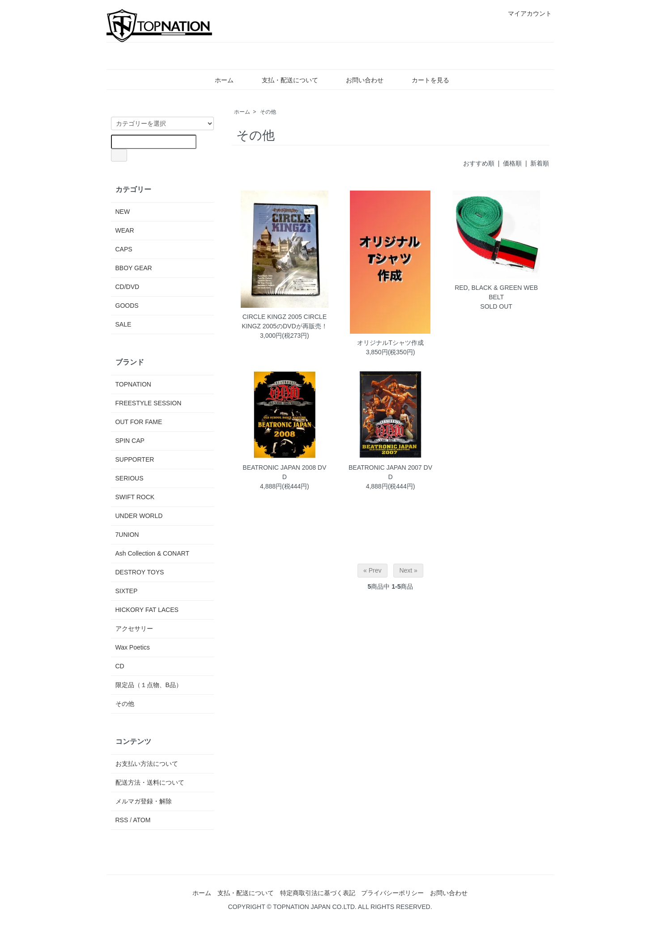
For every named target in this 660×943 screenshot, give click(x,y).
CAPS (123, 249)
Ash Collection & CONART (152, 553)
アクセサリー (134, 628)
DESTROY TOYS (139, 572)
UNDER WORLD (139, 515)
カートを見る (424, 80)
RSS (121, 820)
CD (119, 666)
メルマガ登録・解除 (143, 801)
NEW (122, 211)
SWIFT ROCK (135, 497)
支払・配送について (283, 80)
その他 (268, 112)
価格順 (512, 163)
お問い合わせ (358, 80)
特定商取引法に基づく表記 (317, 892)
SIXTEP (126, 591)
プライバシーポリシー (392, 892)
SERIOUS (129, 478)
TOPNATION (133, 384)
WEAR (124, 230)
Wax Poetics (132, 647)
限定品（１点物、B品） (148, 684)
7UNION (127, 534)
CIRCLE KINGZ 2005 (272, 316)
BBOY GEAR (133, 268)
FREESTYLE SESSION (148, 403)
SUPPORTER (134, 459)
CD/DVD (127, 286)
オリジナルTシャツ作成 (390, 342)
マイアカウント (525, 13)
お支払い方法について (146, 763)
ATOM (141, 820)
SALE (123, 324)
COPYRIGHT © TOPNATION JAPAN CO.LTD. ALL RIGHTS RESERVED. (330, 906)
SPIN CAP (130, 440)
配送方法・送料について (149, 782)
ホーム (218, 80)
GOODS (127, 305)
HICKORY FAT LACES (147, 609)
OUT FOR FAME (138, 421)
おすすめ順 (478, 163)
